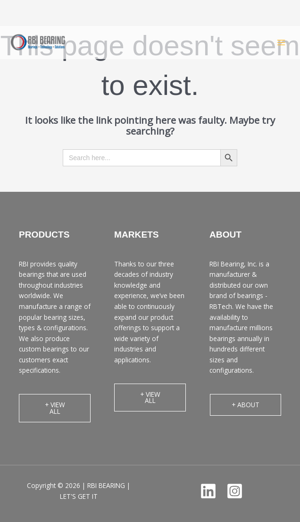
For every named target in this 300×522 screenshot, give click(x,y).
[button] (55, 408)
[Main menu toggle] (281, 42)
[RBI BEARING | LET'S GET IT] (37, 42)
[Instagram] (234, 491)
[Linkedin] (208, 491)
